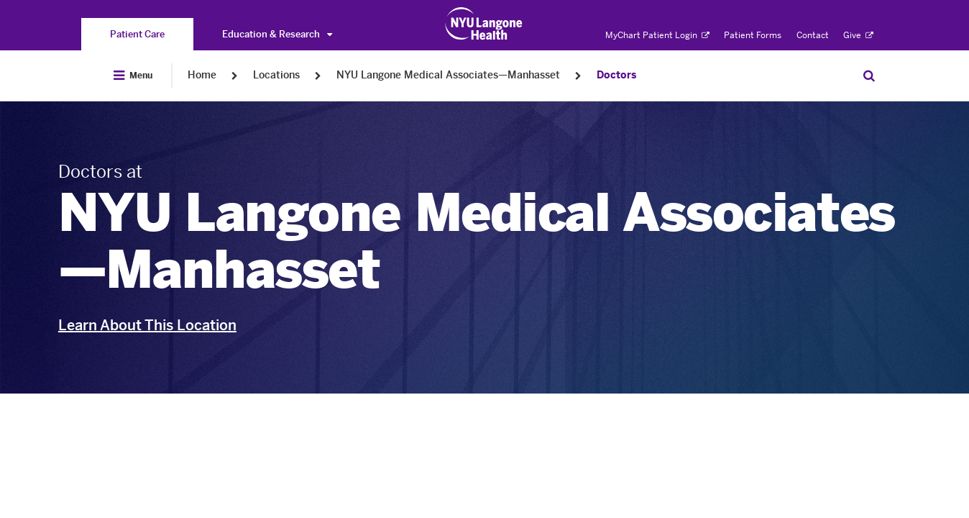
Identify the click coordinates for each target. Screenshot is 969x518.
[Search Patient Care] (869, 75)
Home (202, 75)
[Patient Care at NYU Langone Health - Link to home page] (484, 24)
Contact (812, 35)
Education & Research (277, 34)
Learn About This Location (147, 325)
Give (858, 35)
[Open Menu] (133, 75)
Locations (276, 75)
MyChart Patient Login (657, 35)
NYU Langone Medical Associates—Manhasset (448, 75)
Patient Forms (752, 35)
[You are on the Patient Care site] (137, 34)
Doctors (616, 75)
